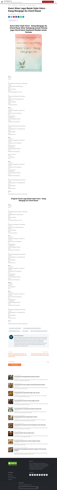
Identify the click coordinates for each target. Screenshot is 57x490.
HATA (15, 375)
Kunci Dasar (25, 331)
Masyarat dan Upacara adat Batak (21, 447)
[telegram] (30, 475)
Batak (15, 391)
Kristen (15, 431)
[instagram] (44, 475)
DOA (15, 415)
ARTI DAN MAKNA (17, 439)
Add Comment (14, 364)
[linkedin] (32, 475)
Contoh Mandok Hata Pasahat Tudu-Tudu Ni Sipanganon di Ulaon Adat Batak (30, 424)
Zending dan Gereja (25, 407)
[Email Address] (27, 488)
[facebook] (40, 475)
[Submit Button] (37, 488)
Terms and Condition (12, 477)
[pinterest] (35, 475)
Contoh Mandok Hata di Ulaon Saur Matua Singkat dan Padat (26, 400)
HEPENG (21, 439)
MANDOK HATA (18, 375)
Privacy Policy (10, 476)
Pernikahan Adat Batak (20, 423)
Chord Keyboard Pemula (14, 331)
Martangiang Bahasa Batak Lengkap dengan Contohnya (25, 416)
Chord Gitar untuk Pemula (15, 328)
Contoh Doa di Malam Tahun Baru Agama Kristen (24, 432)
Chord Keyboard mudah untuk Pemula (32, 328)
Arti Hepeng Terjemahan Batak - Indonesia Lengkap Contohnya (27, 441)
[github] (47, 475)
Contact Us (10, 479)
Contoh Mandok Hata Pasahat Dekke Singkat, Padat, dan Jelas (27, 392)
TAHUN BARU (19, 431)
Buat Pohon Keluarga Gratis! (48, 1)
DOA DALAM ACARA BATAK (20, 415)
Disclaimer (10, 474)
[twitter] (42, 475)
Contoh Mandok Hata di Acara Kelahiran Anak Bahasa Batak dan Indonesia (29, 384)
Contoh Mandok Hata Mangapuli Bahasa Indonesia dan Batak (26, 376)
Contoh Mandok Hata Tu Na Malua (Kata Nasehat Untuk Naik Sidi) (27, 408)
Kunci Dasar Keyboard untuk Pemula (39, 331)
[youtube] (37, 475)
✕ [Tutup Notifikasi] (55, 1)
